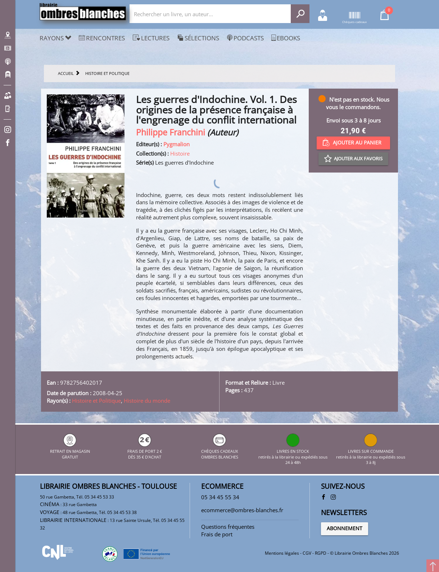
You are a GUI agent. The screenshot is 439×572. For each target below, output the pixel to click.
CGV (307, 553)
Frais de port (216, 534)
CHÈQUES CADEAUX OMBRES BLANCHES (219, 451)
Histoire (180, 153)
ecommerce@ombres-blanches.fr (242, 510)
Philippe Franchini (170, 132)
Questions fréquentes (227, 526)
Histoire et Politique (96, 400)
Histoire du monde (147, 400)
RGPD (320, 553)
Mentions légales (282, 553)
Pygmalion (176, 144)
